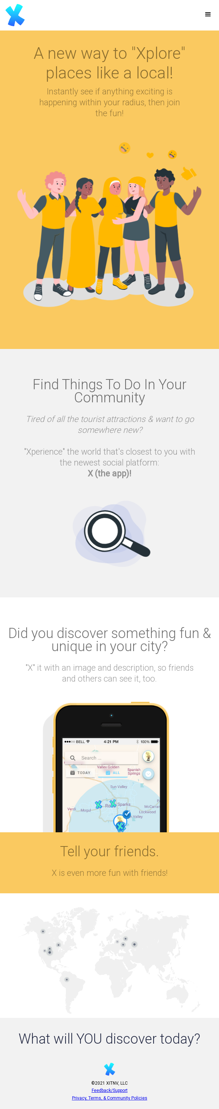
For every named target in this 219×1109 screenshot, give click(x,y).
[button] (208, 14)
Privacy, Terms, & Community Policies (109, 1098)
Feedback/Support (110, 1090)
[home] (13, 15)
